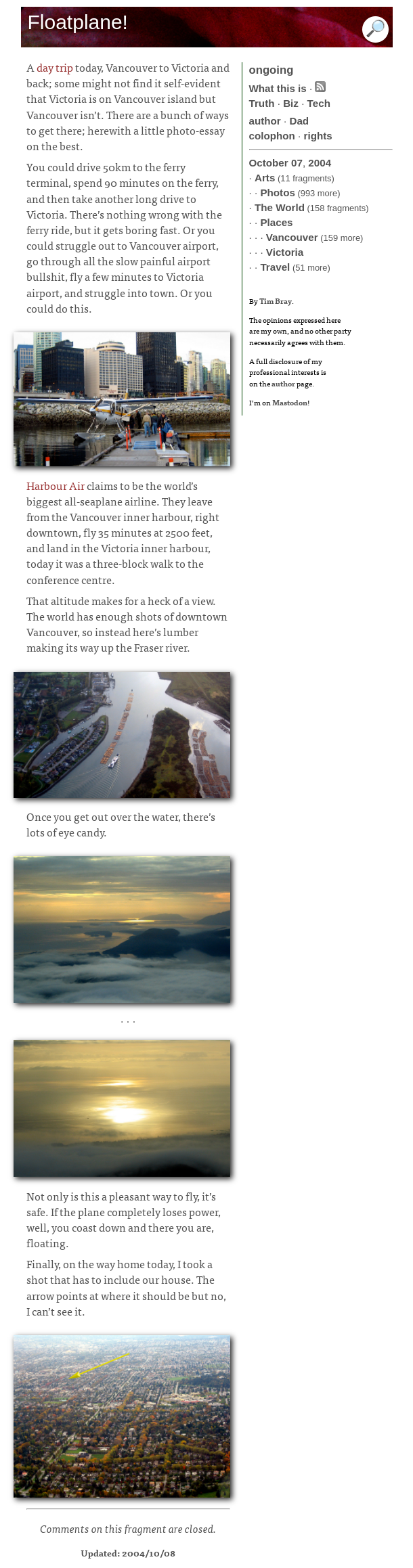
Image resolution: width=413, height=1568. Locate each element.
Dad (299, 121)
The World (280, 207)
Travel (275, 267)
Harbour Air (55, 485)
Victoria (284, 252)
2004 (319, 163)
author (265, 121)
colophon (272, 135)
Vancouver (292, 237)
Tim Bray (275, 300)
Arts (265, 177)
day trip (55, 67)
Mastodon (289, 402)
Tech (318, 103)
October (268, 163)
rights (318, 135)
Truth (262, 103)
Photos (277, 192)
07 (297, 163)
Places (276, 222)
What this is (278, 88)
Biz (291, 103)
